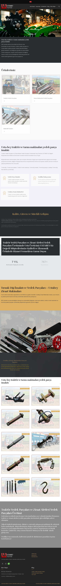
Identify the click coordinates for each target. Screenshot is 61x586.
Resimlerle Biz (35, 556)
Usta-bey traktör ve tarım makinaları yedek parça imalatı (13, 583)
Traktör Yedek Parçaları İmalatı (38, 571)
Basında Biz (34, 555)
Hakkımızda (34, 553)
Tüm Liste (34, 574)
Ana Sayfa (32, 6)
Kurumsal (38, 6)
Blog (48, 6)
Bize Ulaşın (52, 6)
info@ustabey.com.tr (10, 576)
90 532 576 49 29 (6, 571)
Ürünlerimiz (43, 6)
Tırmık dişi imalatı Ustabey (37, 573)
